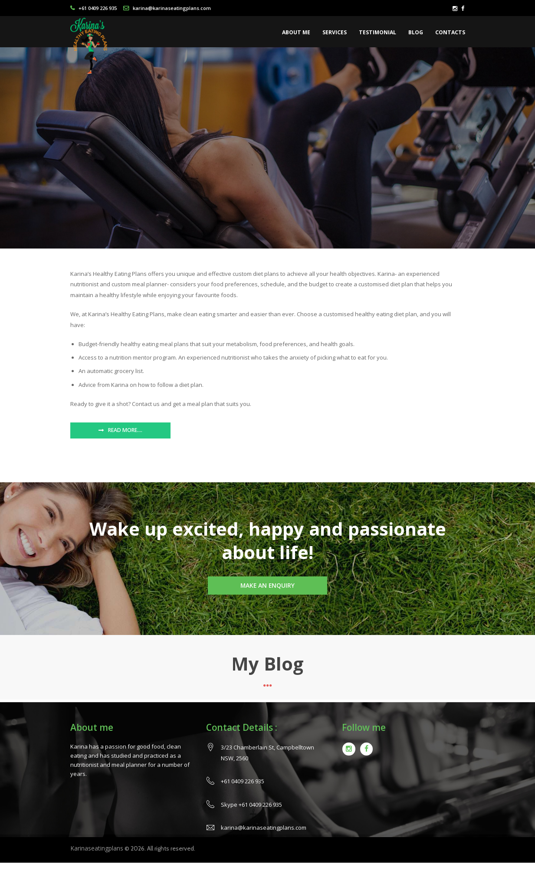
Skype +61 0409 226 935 (251, 814)
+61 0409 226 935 (98, 8)
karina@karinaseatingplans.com (172, 8)
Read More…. (125, 430)
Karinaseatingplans (96, 848)
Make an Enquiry (267, 585)
